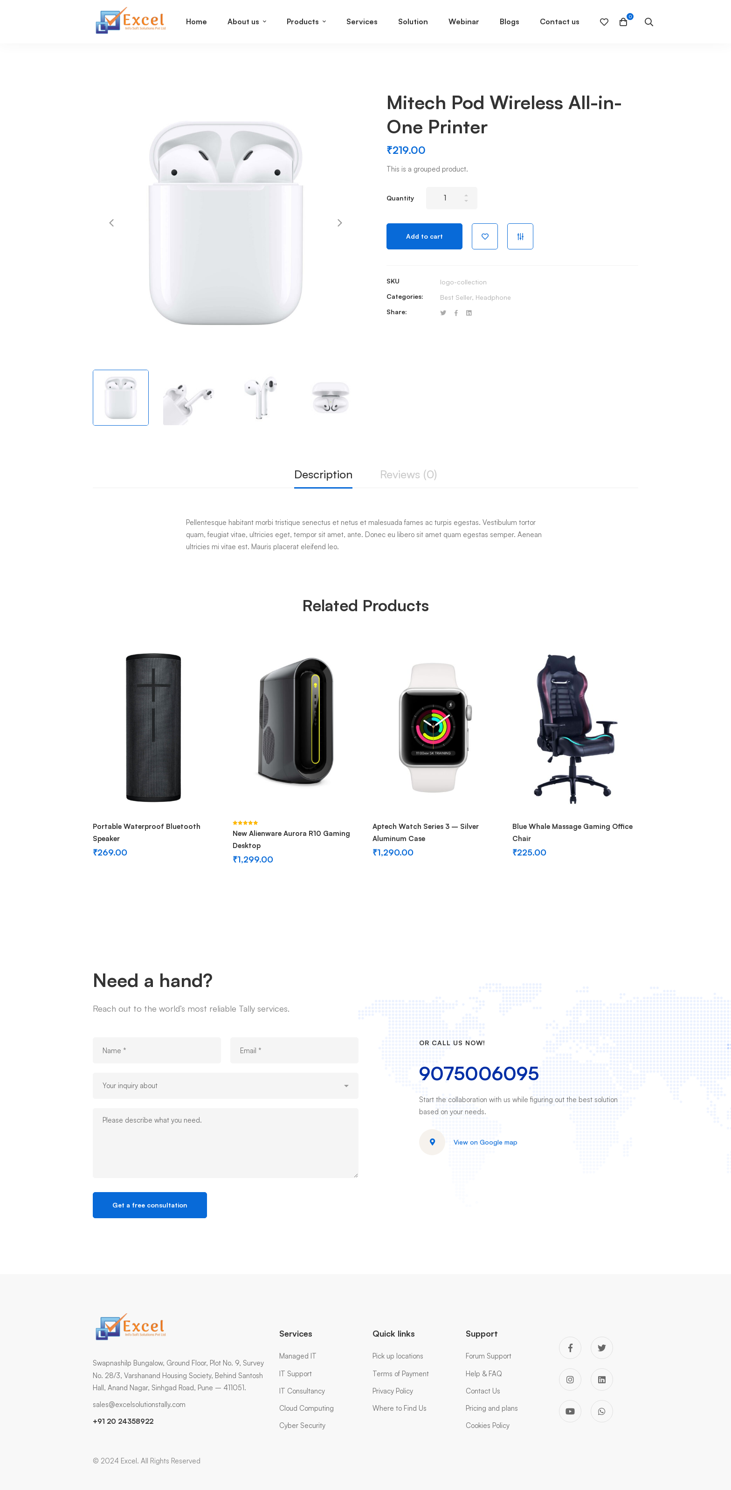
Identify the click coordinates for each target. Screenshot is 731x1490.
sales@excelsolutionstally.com (139, 1404)
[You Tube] (570, 1411)
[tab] (323, 475)
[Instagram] (570, 1379)
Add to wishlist (485, 236)
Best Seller (456, 297)
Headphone (493, 297)
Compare (520, 236)
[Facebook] (456, 313)
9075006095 (479, 1073)
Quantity (400, 198)
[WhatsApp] (602, 1411)
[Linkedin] (469, 313)
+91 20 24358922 (123, 1421)
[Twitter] (443, 313)
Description (323, 474)
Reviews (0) (408, 474)
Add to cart (424, 236)
